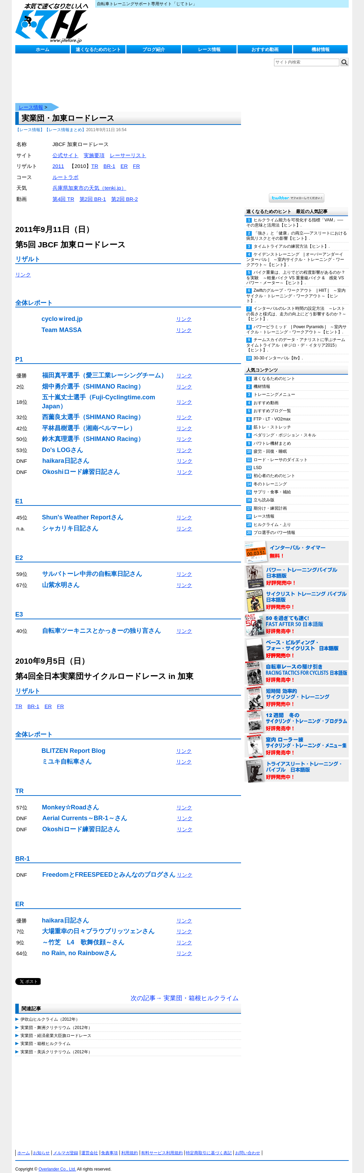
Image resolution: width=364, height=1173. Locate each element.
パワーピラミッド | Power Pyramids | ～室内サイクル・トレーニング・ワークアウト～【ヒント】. (296, 322)
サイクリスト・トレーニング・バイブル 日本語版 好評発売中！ (297, 594)
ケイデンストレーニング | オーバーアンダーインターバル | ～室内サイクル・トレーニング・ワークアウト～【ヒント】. (295, 252)
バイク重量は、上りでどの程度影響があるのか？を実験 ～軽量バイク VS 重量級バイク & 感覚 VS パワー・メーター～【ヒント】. (295, 270)
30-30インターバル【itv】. (278, 351)
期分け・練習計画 (270, 501)
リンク (23, 268)
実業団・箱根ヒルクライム (45, 1036)
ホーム (42, 49)
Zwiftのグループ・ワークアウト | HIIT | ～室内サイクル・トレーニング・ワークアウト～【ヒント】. (296, 288)
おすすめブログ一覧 (272, 403)
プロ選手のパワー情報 (274, 525)
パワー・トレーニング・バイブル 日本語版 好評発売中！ (297, 570)
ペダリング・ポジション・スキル (285, 428)
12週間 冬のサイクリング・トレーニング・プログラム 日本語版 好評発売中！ (297, 715)
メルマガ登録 (65, 1146)
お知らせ (41, 1146)
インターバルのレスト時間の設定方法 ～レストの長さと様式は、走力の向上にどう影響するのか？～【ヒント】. (296, 306)
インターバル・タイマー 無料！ (297, 545)
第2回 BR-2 (124, 192)
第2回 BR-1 (93, 192)
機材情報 (321, 49)
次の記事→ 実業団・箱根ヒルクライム (185, 991)
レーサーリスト (128, 148)
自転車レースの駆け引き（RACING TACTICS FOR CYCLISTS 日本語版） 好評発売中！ (297, 667)
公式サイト (65, 148)
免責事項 (109, 1146)
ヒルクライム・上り (272, 517)
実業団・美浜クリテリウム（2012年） (56, 1045)
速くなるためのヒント (98, 49)
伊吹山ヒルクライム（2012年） (50, 1012)
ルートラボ (65, 170)
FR (136, 159)
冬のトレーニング (270, 477)
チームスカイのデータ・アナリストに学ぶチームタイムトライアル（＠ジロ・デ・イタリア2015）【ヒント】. (295, 338)
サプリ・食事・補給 (272, 485)
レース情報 (209, 49)
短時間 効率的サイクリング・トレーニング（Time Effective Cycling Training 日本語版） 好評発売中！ (297, 691)
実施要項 (94, 148)
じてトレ (53, 22)
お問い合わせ (247, 1146)
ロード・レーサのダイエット (281, 452)
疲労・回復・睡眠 (270, 444)
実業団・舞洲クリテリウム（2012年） (56, 1020)
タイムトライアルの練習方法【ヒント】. (292, 239)
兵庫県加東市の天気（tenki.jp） (89, 181)
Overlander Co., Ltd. (57, 1162)
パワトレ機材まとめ (272, 436)
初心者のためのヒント (274, 468)
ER (124, 159)
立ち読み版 (264, 493)
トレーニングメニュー (274, 387)
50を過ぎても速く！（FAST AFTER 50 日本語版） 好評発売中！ (297, 618)
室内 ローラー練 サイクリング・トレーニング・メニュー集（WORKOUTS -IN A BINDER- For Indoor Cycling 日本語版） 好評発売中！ (297, 740)
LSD (258, 460)
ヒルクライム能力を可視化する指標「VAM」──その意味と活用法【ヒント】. (294, 216)
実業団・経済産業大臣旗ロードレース (55, 1028)
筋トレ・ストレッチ (272, 420)
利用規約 (129, 1146)
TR (94, 159)
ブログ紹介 (153, 49)
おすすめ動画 (265, 49)
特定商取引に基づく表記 (209, 1146)
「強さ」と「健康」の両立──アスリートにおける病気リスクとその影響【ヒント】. (296, 229)
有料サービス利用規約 (162, 1146)
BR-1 (109, 159)
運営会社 (89, 1146)
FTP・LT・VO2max (272, 412)
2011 (58, 159)
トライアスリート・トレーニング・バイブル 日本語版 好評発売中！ (297, 764)
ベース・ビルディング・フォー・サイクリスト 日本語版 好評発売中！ (297, 642)
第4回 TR (63, 192)
